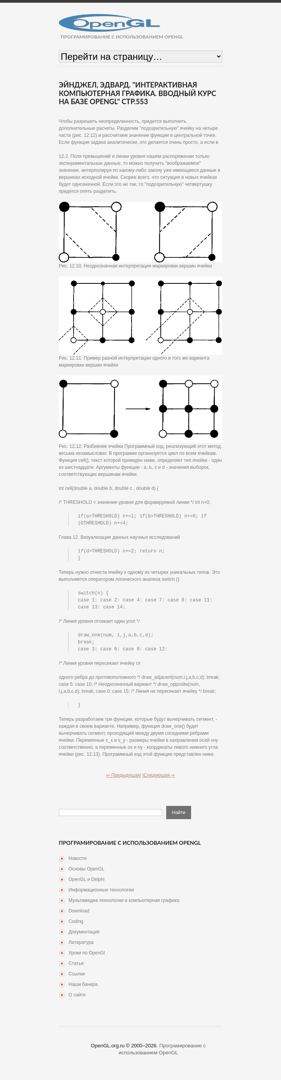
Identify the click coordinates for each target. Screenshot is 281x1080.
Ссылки (76, 978)
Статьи (76, 967)
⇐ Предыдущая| (123, 779)
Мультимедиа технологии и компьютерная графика (123, 904)
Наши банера (83, 988)
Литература (81, 946)
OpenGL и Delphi (86, 883)
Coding (75, 925)
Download (78, 915)
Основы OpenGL (86, 873)
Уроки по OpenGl (86, 957)
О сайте (77, 999)
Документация (84, 936)
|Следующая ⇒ (158, 779)
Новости (77, 862)
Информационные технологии (101, 894)
